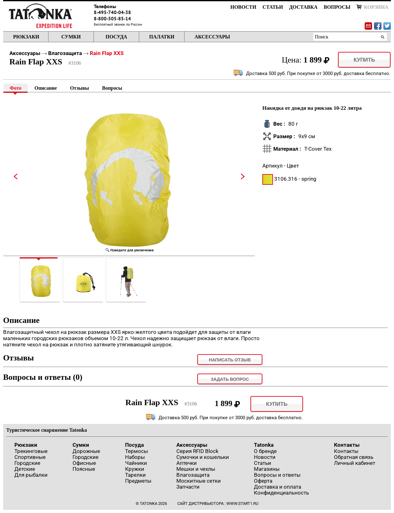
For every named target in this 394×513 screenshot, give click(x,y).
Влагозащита (65, 53)
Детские (24, 469)
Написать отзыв (230, 359)
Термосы (136, 451)
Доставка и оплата (277, 487)
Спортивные (30, 457)
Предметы (138, 481)
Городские (27, 463)
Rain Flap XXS (107, 53)
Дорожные (86, 451)
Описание (45, 88)
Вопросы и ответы (277, 475)
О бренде (265, 451)
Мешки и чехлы (195, 469)
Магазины (267, 469)
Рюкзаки (26, 36)
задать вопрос (230, 379)
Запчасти (188, 487)
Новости (243, 7)
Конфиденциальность (281, 493)
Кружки (134, 469)
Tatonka (264, 445)
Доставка (303, 7)
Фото (15, 88)
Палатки (161, 36)
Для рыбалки (31, 475)
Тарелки (135, 475)
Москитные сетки (198, 481)
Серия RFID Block (197, 451)
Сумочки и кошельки (202, 457)
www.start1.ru (242, 503)
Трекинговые (31, 451)
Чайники (136, 463)
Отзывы (79, 88)
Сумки (71, 36)
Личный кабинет (354, 463)
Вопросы (337, 7)
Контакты (347, 445)
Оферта (263, 481)
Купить (364, 60)
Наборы (135, 457)
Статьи (273, 7)
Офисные (84, 463)
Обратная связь (353, 457)
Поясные (84, 469)
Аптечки (186, 463)
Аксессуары (212, 36)
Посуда (116, 36)
